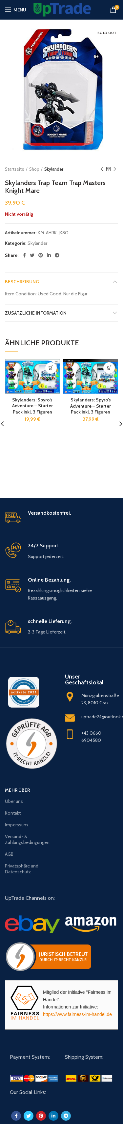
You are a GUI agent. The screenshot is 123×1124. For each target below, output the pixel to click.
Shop (34, 169)
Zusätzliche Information (36, 313)
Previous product (102, 169)
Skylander (53, 169)
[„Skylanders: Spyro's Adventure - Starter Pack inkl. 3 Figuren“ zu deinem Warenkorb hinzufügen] (51, 368)
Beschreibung (22, 282)
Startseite (14, 169)
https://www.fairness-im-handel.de (77, 1014)
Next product (115, 169)
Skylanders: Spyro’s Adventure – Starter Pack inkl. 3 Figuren (32, 405)
